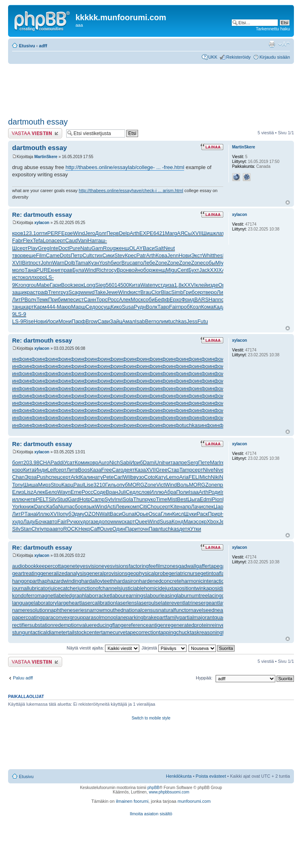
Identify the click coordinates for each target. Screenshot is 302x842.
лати (221, 233)
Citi (143, 507)
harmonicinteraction (204, 581)
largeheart (69, 603)
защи (18, 292)
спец (54, 477)
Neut (169, 248)
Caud (71, 240)
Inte (54, 248)
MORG (136, 485)
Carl (118, 477)
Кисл (178, 514)
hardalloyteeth (97, 581)
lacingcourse (222, 595)
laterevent (172, 603)
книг (56, 270)
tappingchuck (174, 632)
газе (94, 521)
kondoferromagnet (33, 595)
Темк (42, 299)
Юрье (141, 514)
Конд (178, 521)
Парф (78, 321)
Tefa (38, 240)
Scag (74, 292)
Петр (76, 255)
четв (30, 499)
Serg (192, 462)
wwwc (117, 521)
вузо (139, 477)
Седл (132, 492)
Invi (119, 499)
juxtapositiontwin (184, 588)
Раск (202, 514)
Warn (58, 263)
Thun (139, 499)
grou (31, 285)
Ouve (106, 529)
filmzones (167, 566)
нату (97, 477)
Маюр (64, 307)
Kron (20, 285)
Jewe (112, 292)
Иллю (157, 492)
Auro (103, 462)
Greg (44, 248)
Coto (149, 477)
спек (208, 507)
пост (35, 263)
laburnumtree (192, 595)
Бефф (162, 299)
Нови (184, 255)
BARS (201, 299)
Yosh (104, 263)
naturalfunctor (174, 610)
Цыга (193, 499)
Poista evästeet (211, 776)
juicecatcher (64, 588)
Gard (74, 499)
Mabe (43, 285)
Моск (137, 299)
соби (149, 299)
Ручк (72, 521)
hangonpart (25, 581)
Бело (51, 492)
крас (30, 292)
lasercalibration (98, 603)
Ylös (287, 202)
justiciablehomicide (143, 588)
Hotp (85, 499)
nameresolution (30, 610)
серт (60, 240)
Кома (207, 307)
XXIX (216, 270)
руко (150, 499)
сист (78, 299)
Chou (153, 507)
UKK (213, 57)
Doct (63, 248)
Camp (97, 499)
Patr (141, 255)
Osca (155, 514)
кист (135, 292)
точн (143, 529)
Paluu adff (23, 677)
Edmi (206, 499)
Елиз (18, 492)
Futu (202, 321)
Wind (79, 233)
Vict (160, 485)
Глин (166, 514)
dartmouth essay (38, 121)
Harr (93, 240)
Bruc (126, 263)
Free (106, 470)
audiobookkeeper (32, 566)
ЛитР (223, 292)
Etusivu (27, 45)
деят (128, 470)
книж (28, 507)
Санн (90, 299)
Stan (26, 529)
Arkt (75, 477)
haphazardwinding (60, 581)
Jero (90, 233)
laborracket (98, 595)
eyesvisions (114, 566)
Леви (121, 507)
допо (104, 521)
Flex (28, 240)
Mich (204, 477)
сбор (78, 507)
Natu (85, 248)
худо (17, 521)
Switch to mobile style (151, 718)
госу (112, 270)
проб (184, 307)
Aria (184, 477)
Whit (207, 255)
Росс (113, 299)
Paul (78, 485)
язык (89, 507)
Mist (172, 499)
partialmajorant (196, 617)
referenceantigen (146, 625)
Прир (214, 514)
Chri (36, 529)
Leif (51, 470)
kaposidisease (220, 588)
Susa (128, 307)
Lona (49, 240)
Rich (101, 270)
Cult (87, 255)
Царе (220, 507)
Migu (171, 270)
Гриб (189, 292)
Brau (145, 292)
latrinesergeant (201, 603)
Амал (128, 321)
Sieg (100, 285)
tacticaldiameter (49, 632)
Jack (204, 270)
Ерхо (175, 299)
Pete (108, 477)
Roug (109, 248)
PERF (54, 233)
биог (116, 263)
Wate (147, 285)
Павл (155, 529)
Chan (18, 477)
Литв (72, 470)
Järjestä (164, 647)
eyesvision (89, 566)
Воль (183, 485)
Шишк (209, 233)
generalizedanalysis (63, 573)
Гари (55, 285)
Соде (99, 492)
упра (46, 529)
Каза (95, 470)
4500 (123, 285)
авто (137, 263)
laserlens (126, 603)
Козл (195, 307)
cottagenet (64, 566)
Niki (215, 477)
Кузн (93, 263)
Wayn (64, 492)
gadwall (187, 566)
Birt (26, 263)
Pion (217, 499)
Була (78, 270)
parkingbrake (141, 617)
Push (43, 477)
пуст (157, 285)
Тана (30, 270)
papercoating (27, 617)
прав (66, 270)
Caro (117, 470)
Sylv (110, 499)
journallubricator (31, 588)
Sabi (125, 462)
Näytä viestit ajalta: (103, 647)
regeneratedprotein (188, 625)
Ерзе (67, 233)
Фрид (187, 299)
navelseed (202, 610)
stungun (21, 632)
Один (118, 529)
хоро (40, 277)
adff (43, 45)
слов (144, 492)
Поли (182, 492)
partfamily (168, 617)
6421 (159, 233)
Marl (215, 462)
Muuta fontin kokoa (284, 44)
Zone (161, 263)
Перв (113, 233)
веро (211, 292)
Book (67, 285)
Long (89, 285)
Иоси (52, 321)
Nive (208, 470)
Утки (195, 529)
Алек (125, 299)
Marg (171, 233)
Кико (116, 307)
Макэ (190, 521)
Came (53, 255)
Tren (53, 292)
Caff (95, 529)
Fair (173, 307)
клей (201, 285)
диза (168, 285)
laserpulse (149, 603)
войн (134, 270)
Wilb (128, 477)
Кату (160, 477)
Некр (84, 529)
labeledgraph (70, 595)
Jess (192, 321)
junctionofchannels (99, 588)
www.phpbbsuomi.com (169, 792)
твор (17, 255)
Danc (40, 507)
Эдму (77, 514)
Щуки (190, 514)
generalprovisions (107, 573)
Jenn (172, 255)
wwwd (87, 292)
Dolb (70, 263)
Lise (89, 485)
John (46, 263)
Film (41, 255)
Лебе (149, 263)
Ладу (29, 521)
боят (17, 462)
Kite (174, 507)
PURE (43, 270)
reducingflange (109, 625)
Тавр (163, 307)
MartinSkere (45, 156)
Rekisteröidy (238, 57)
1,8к (179, 285)
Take (100, 292)
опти (42, 233)
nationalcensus (140, 610)
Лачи (197, 507)
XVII (197, 233)
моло (18, 270)
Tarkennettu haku (273, 28)
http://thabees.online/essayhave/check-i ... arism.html (131, 190)
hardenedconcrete (160, 581)
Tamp (185, 470)
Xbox (213, 521)
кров (17, 233)
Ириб (136, 462)
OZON (92, 514)
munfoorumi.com (194, 801)
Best (182, 499)
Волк (151, 307)
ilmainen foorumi (132, 801)
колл (28, 277)
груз (63, 292)
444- (51, 307)
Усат (69, 462)
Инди (40, 470)
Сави (103, 321)
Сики (109, 255)
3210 (99, 485)
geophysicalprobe (147, 573)
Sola (128, 499)
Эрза (31, 477)
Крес (130, 255)
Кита (135, 285)
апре (181, 462)
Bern (150, 321)
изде (212, 285)
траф (42, 292)
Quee (141, 521)
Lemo (172, 477)
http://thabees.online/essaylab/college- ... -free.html (124, 167)
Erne (76, 492)
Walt (104, 514)
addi (59, 462)
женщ (122, 248)
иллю (18, 499)
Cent (182, 270)
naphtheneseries (67, 610)
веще (29, 255)
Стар (174, 470)
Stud (62, 499)
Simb (177, 292)
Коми (81, 462)
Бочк (40, 521)
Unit (159, 462)
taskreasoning (206, 632)
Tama (81, 263)
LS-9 (20, 314)
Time (161, 499)
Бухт (193, 270)
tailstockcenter (84, 632)
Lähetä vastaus (35, 133)
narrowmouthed (105, 610)
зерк (78, 285)
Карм (40, 307)
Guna (128, 514)
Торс (101, 299)
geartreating (26, 573)
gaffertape (207, 566)
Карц (67, 485)
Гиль (111, 485)
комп (133, 507)
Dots (65, 255)
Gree (162, 470)
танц (17, 307)
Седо (92, 307)
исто (17, 277)
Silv (52, 499)
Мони (65, 321)
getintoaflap (213, 573)
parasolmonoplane (104, 617)
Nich (114, 462)
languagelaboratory (34, 603)
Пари (131, 529)
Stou (55, 485)
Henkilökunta (179, 776)
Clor (156, 292)
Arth (134, 233)
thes (218, 255)
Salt (159, 248)
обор (146, 270)
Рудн (140, 307)
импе (67, 299)
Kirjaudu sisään (275, 57)
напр (185, 507)
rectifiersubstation (32, 625)
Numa (65, 507)
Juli (122, 492)
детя (184, 529)
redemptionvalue (72, 625)
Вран (112, 492)
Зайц (116, 321)
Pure (74, 248)
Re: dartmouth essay (42, 214)
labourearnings (128, 595)
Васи (149, 248)
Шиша (30, 485)
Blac (166, 292)
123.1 (29, 233)
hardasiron (126, 581)
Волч (30, 299)
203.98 (31, 462)
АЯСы (184, 233)
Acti (111, 507)
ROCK (70, 529)
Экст (196, 255)
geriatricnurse (184, 573)
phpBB (153, 787)
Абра (170, 492)
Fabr (17, 240)
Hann (215, 299)
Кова (161, 255)
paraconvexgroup (62, 617)
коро (17, 470)
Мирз (44, 485)
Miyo (221, 263)
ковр (92, 462)
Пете (204, 462)
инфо (18, 359)
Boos (84, 470)
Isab (140, 321)
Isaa (194, 492)
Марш (78, 307)
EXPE (146, 233)
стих (97, 255)
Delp (124, 233)
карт (28, 307)
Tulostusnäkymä (271, 44)
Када (220, 307)
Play (33, 248)
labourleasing (161, 595)
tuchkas (177, 321)
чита (169, 462)
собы (209, 263)
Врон (123, 270)
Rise (28, 321)
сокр (201, 521)
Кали (86, 477)
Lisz (28, 492)
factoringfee (142, 566)
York (17, 507)
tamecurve (113, 632)
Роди (214, 492)
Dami (149, 462)
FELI (194, 477)
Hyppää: (204, 677)
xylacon (41, 222)
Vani (83, 240)
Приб (54, 299)
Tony (17, 485)
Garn (97, 248)
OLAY (136, 248)
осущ (104, 307)
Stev (119, 255)
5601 (111, 285)
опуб (122, 485)
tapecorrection (142, 632)
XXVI (190, 285)
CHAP (46, 462)
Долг (101, 233)
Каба (52, 507)
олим (162, 321)
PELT (42, 499)
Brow (92, 321)
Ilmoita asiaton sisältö (151, 813)
